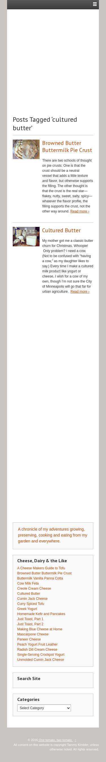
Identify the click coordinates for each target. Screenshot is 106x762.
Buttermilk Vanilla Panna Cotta (40, 578)
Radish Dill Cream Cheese (37, 650)
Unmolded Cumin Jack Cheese (40, 660)
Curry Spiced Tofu (30, 604)
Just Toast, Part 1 (30, 619)
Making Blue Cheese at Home (39, 629)
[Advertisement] (53, 62)
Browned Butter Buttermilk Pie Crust (67, 146)
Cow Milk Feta (28, 583)
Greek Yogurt (27, 609)
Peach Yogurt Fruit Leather (37, 644)
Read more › (79, 211)
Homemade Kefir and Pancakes (41, 614)
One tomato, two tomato (55, 740)
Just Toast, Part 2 (30, 624)
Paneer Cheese (29, 639)
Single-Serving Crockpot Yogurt (40, 655)
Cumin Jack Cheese (32, 599)
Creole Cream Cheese (34, 589)
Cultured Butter (61, 230)
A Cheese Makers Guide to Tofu (41, 568)
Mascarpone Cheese (33, 634)
